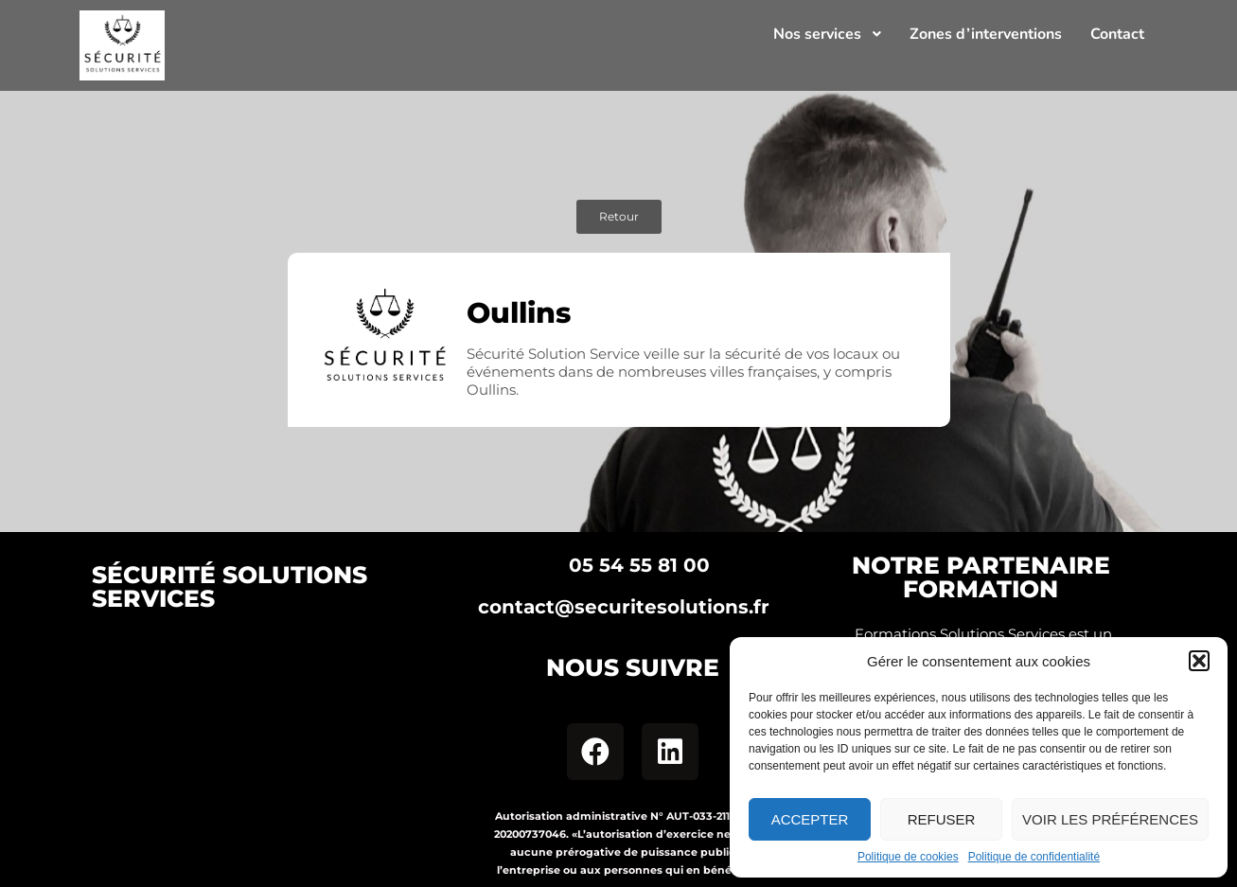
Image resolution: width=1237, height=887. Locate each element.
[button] (1199, 660)
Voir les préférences (1110, 819)
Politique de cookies (908, 856)
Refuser (942, 819)
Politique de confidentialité (1034, 856)
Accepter (810, 819)
